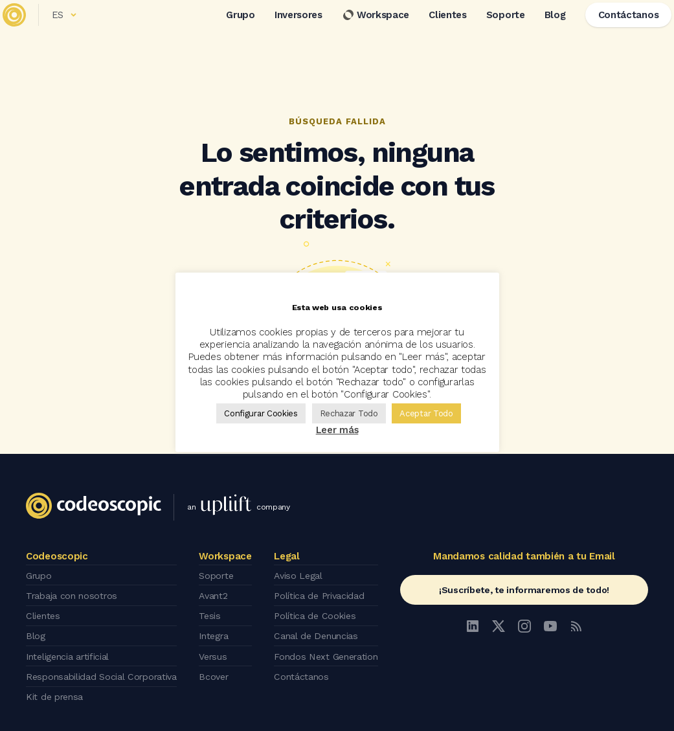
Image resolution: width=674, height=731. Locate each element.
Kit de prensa (56, 683)
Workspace (358, 31)
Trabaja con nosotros (75, 592)
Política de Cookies (316, 610)
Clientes (431, 32)
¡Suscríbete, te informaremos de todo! (524, 590)
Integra (220, 629)
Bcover (219, 665)
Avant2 (218, 592)
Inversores (282, 32)
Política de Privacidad (321, 592)
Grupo (223, 32)
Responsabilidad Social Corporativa (106, 665)
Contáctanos (301, 665)
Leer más (337, 430)
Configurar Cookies (261, 413)
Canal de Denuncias (317, 629)
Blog (537, 32)
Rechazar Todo (349, 413)
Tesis (214, 610)
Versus (218, 647)
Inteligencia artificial (71, 647)
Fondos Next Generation (328, 647)
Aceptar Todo (426, 413)
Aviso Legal (299, 574)
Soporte (488, 32)
